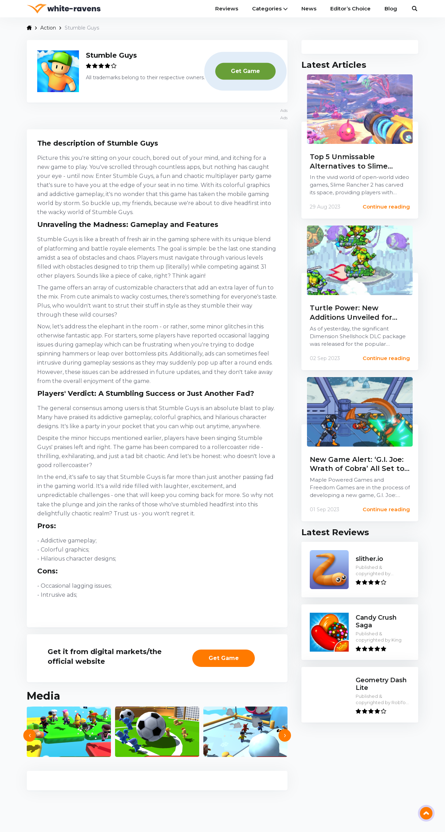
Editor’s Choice (350, 8)
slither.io (369, 559)
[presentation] (29, 735)
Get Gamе (245, 71)
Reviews (226, 8)
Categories (270, 8)
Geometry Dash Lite (381, 684)
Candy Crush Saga (376, 621)
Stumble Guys (111, 55)
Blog (391, 8)
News (308, 8)
